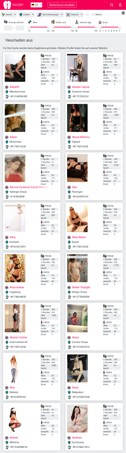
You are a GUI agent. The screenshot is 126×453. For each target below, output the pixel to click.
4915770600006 (81, 296)
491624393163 (80, 196)
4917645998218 (18, 447)
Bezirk (7, 14)
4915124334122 (81, 346)
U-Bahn (25, 14)
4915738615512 (81, 447)
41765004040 (17, 196)
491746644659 (18, 296)
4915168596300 (18, 96)
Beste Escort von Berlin (62, 4)
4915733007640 (81, 397)
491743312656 (18, 146)
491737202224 (80, 96)
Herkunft (72, 14)
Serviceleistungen (48, 14)
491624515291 (18, 246)
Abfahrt (98, 14)
